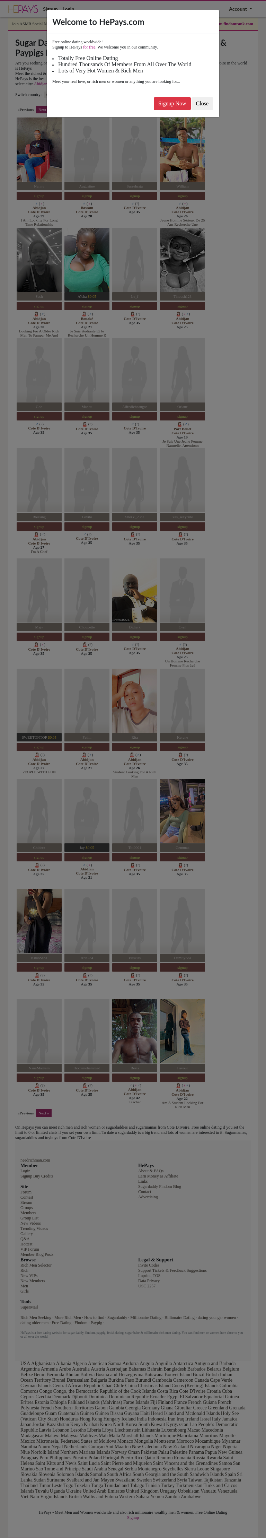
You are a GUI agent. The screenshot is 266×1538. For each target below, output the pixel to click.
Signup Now (172, 103)
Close (202, 103)
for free (89, 47)
